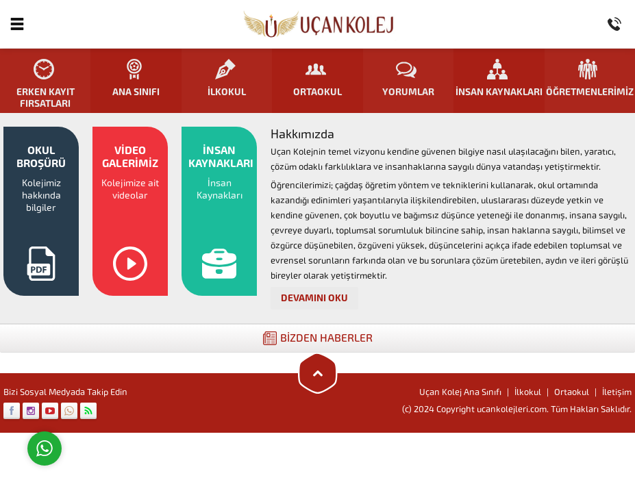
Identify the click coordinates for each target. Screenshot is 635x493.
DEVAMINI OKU (314, 298)
